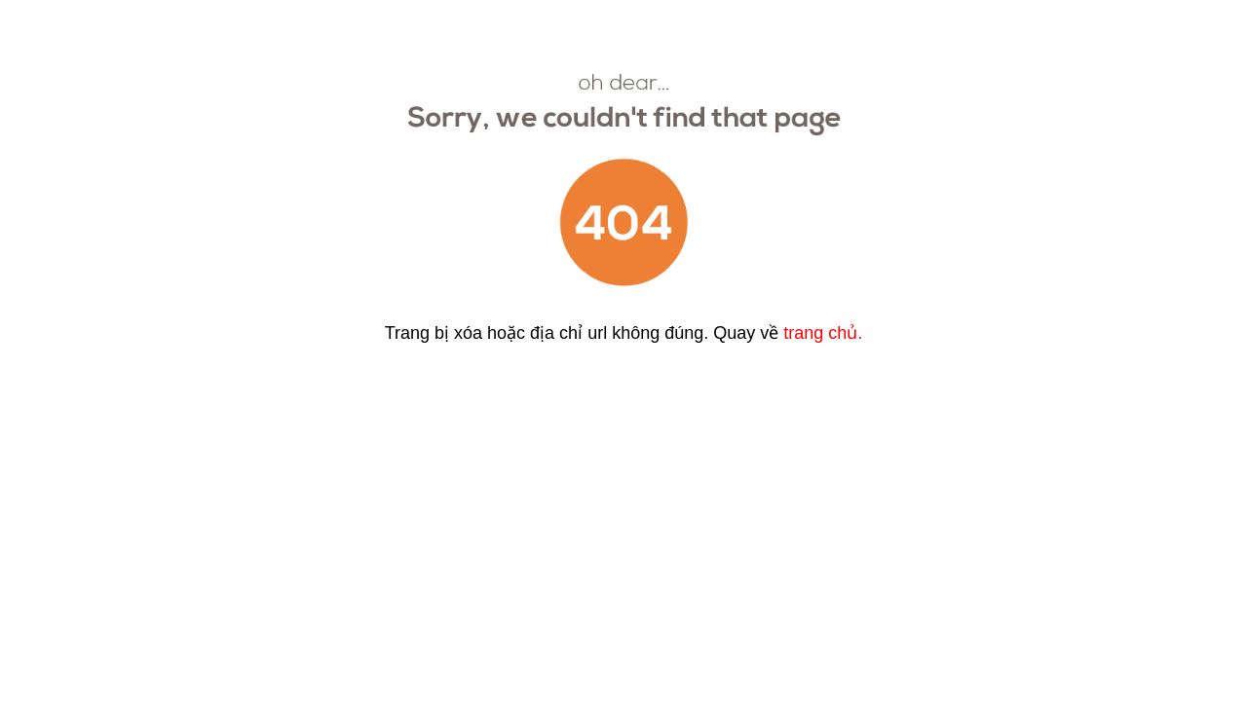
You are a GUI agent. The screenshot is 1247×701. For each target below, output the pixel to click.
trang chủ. (822, 333)
